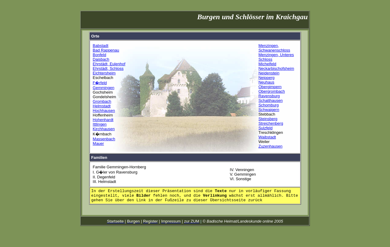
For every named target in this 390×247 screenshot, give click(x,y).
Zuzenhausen (270, 146)
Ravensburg (269, 96)
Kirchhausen (104, 129)
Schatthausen (270, 100)
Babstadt (100, 45)
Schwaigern (268, 109)
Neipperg (266, 77)
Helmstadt (102, 106)
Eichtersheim (104, 73)
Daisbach (101, 59)
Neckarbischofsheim (276, 68)
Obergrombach (271, 91)
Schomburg (268, 105)
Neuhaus (266, 82)
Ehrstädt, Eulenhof (109, 64)
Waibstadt (267, 137)
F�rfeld (100, 83)
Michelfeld (267, 64)
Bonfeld (99, 54)
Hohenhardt (103, 119)
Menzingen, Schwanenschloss (274, 47)
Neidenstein (268, 73)
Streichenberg (270, 123)
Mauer (98, 143)
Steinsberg (267, 118)
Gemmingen (103, 87)
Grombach (102, 101)
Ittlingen (100, 124)
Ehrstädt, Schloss (108, 68)
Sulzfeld (265, 128)
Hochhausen (104, 110)
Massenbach (104, 139)
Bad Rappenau (106, 50)
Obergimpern (270, 86)
